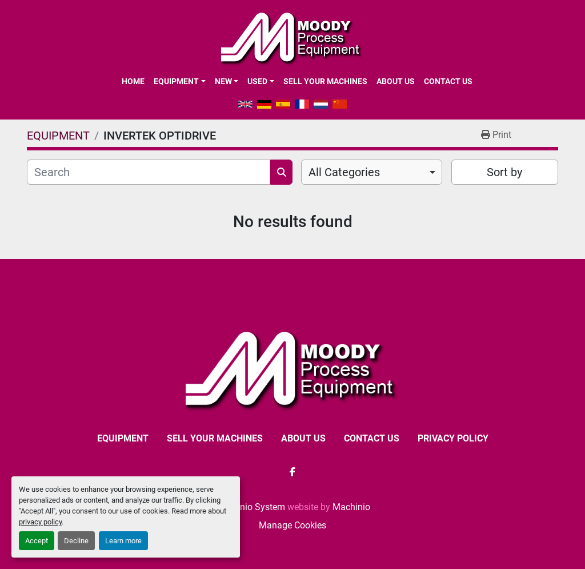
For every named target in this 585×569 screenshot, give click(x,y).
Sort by (504, 172)
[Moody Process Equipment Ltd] (293, 368)
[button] (179, 81)
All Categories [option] (344, 172)
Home (133, 81)
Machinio (351, 507)
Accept (36, 540)
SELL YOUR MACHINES (325, 81)
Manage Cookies (292, 525)
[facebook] (292, 471)
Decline (76, 540)
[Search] (148, 172)
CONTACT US (448, 81)
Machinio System (250, 507)
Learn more (123, 540)
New (223, 81)
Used (257, 81)
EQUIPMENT (176, 81)
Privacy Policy (453, 438)
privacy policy (40, 522)
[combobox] (371, 172)
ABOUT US (395, 81)
